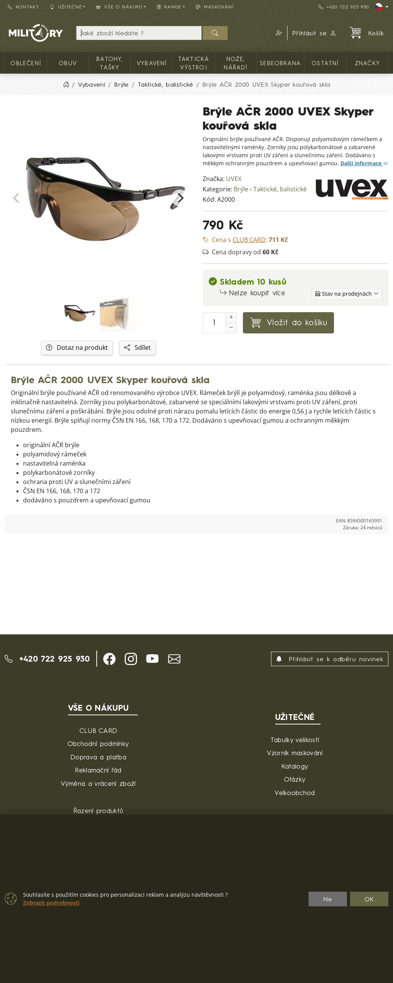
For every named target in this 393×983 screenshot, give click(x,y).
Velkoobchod (294, 793)
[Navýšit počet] (231, 317)
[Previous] (16, 197)
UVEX (233, 179)
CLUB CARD (98, 730)
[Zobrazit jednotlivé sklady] (347, 294)
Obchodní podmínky (98, 743)
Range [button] (169, 7)
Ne (327, 899)
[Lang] (381, 7)
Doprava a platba (98, 757)
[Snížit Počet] (231, 328)
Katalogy (295, 766)
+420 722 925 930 (343, 7)
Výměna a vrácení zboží (98, 783)
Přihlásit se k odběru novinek (329, 659)
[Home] (66, 84)
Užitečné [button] (66, 7)
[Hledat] (215, 33)
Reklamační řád (98, 770)
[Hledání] (139, 33)
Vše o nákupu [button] (119, 7)
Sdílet (137, 348)
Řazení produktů (98, 811)
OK (369, 899)
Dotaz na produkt (77, 348)
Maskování (214, 7)
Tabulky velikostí (295, 740)
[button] (277, 33)
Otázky (295, 779)
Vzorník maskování (294, 753)
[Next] (179, 197)
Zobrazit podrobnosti (51, 902)
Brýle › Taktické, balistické (270, 189)
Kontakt (23, 7)
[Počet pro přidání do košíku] (214, 322)
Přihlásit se (314, 33)
